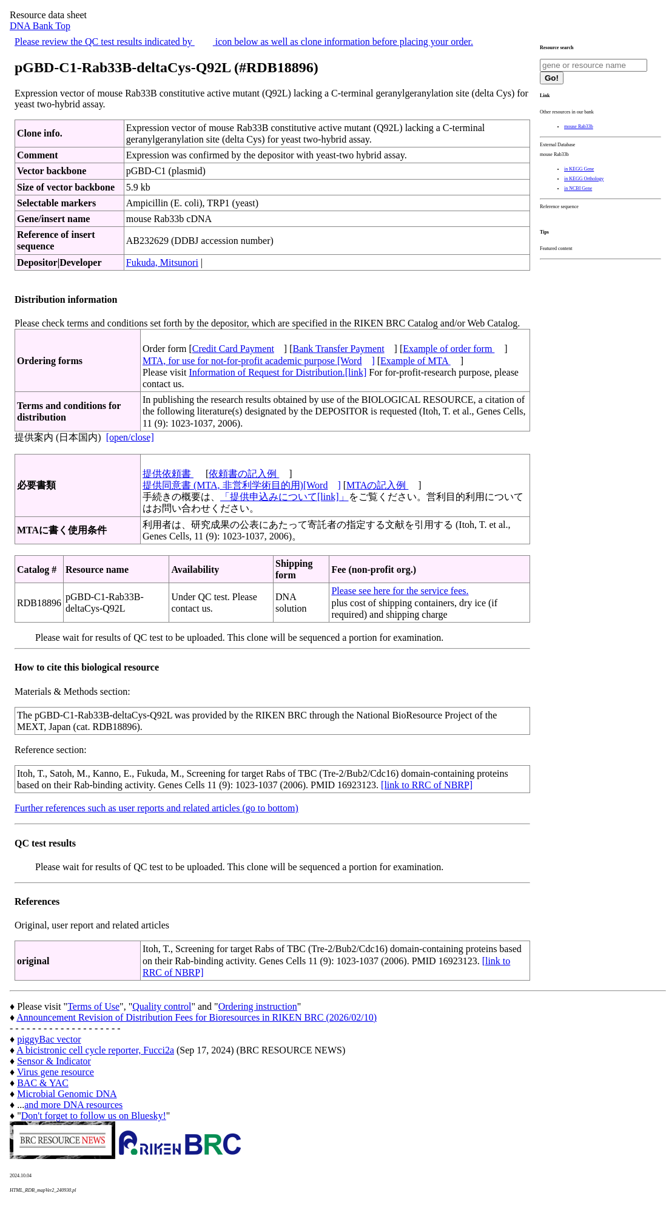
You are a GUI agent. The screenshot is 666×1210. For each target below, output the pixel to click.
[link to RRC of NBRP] (427, 785)
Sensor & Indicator (54, 1061)
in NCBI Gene (578, 188)
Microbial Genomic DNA (66, 1094)
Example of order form (448, 348)
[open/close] (130, 437)
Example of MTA (415, 361)
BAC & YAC (43, 1083)
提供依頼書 (168, 473)
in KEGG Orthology (584, 178)
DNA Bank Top (40, 26)
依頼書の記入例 (244, 473)
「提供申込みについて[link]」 (284, 497)
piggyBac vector (49, 1039)
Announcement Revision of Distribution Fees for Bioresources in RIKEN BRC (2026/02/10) (196, 1017)
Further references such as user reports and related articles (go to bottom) (156, 808)
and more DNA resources (73, 1105)
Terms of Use (93, 1006)
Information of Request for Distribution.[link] (277, 372)
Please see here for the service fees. (399, 591)
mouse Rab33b (578, 126)
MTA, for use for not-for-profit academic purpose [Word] (259, 361)
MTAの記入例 (377, 485)
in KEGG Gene (579, 169)
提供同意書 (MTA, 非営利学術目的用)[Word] (242, 485)
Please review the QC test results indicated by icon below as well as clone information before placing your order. (244, 41)
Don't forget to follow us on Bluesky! (93, 1115)
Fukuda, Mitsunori (162, 262)
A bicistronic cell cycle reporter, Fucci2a (95, 1050)
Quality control (161, 1006)
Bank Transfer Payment (339, 348)
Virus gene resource (55, 1072)
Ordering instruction (257, 1006)
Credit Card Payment (233, 348)
